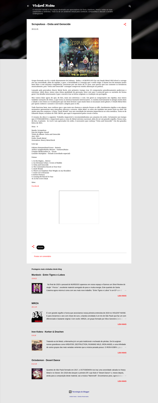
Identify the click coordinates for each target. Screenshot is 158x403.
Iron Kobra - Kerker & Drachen (48, 332)
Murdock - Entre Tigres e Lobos (48, 275)
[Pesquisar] (129, 6)
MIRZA (35, 303)
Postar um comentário (42, 256)
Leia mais (122, 296)
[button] (124, 25)
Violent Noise (44, 6)
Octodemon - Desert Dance (46, 360)
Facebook (35, 186)
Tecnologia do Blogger (79, 392)
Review (40, 247)
